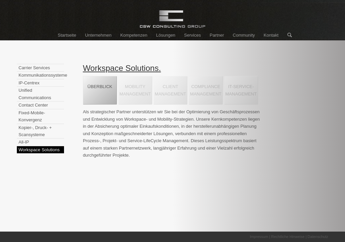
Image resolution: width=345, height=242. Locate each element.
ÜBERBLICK (100, 90)
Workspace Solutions (39, 149)
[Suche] (287, 35)
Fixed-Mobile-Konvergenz (32, 116)
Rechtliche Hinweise (288, 237)
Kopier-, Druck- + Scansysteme (35, 131)
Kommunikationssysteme (41, 75)
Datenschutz (318, 237)
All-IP (24, 142)
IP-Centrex (29, 82)
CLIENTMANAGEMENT (170, 90)
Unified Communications (35, 94)
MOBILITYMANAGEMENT (135, 90)
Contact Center (33, 105)
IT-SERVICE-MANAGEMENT (241, 90)
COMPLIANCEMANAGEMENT (205, 90)
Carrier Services (34, 67)
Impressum (259, 237)
